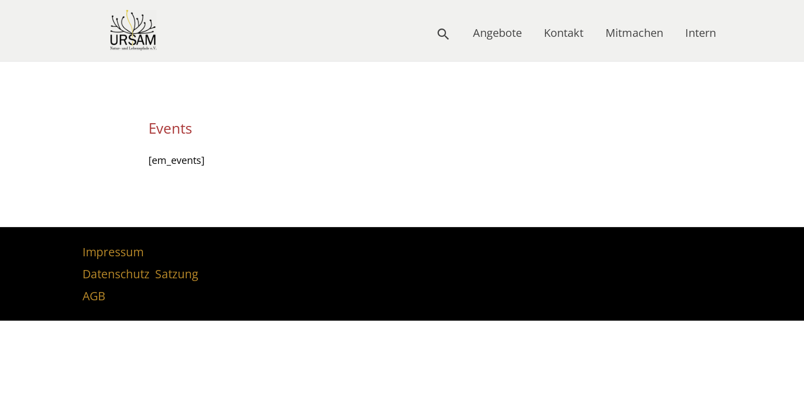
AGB (94, 296)
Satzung (176, 274)
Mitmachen (634, 32)
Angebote (497, 32)
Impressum (113, 252)
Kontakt (563, 32)
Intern (700, 32)
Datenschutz (116, 274)
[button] (443, 34)
